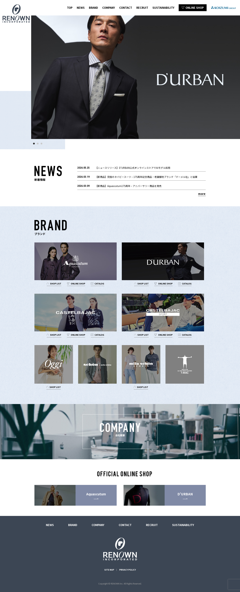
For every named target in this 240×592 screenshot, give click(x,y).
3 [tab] (42, 144)
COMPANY (108, 7)
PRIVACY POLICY (127, 569)
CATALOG (99, 283)
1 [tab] (34, 144)
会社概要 (120, 430)
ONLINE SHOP (78, 283)
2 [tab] (38, 144)
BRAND (93, 7)
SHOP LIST (55, 283)
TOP (69, 7)
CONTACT (125, 7)
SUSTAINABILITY (163, 7)
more (201, 194)
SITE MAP (109, 569)
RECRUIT (142, 7)
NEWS (81, 7)
